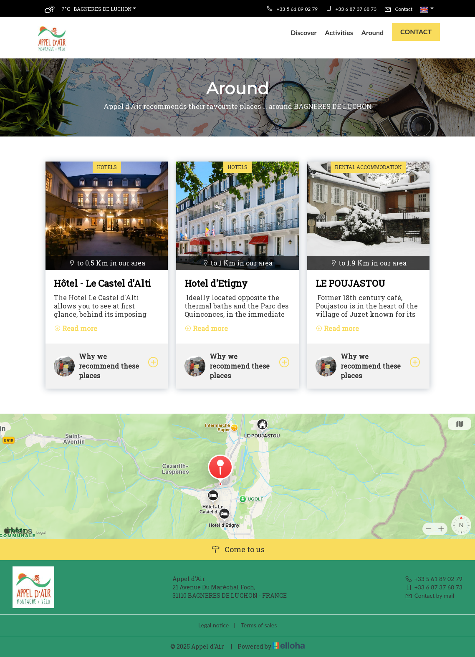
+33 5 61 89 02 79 (433, 578)
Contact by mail (429, 595)
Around (372, 32)
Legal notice (213, 625)
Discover (303, 32)
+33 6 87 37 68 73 (433, 587)
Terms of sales (259, 625)
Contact (416, 31)
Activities (339, 32)
